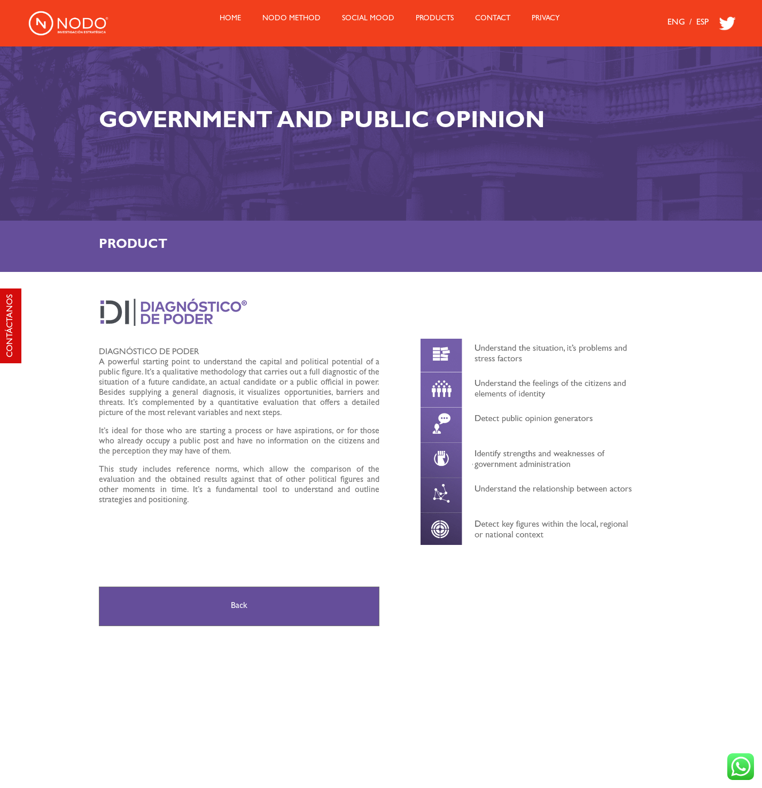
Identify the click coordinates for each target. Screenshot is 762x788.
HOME (230, 18)
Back (239, 606)
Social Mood (368, 18)
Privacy (545, 18)
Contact (492, 18)
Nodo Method (291, 18)
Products (435, 18)
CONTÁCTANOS (10, 325)
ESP (702, 23)
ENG (676, 23)
